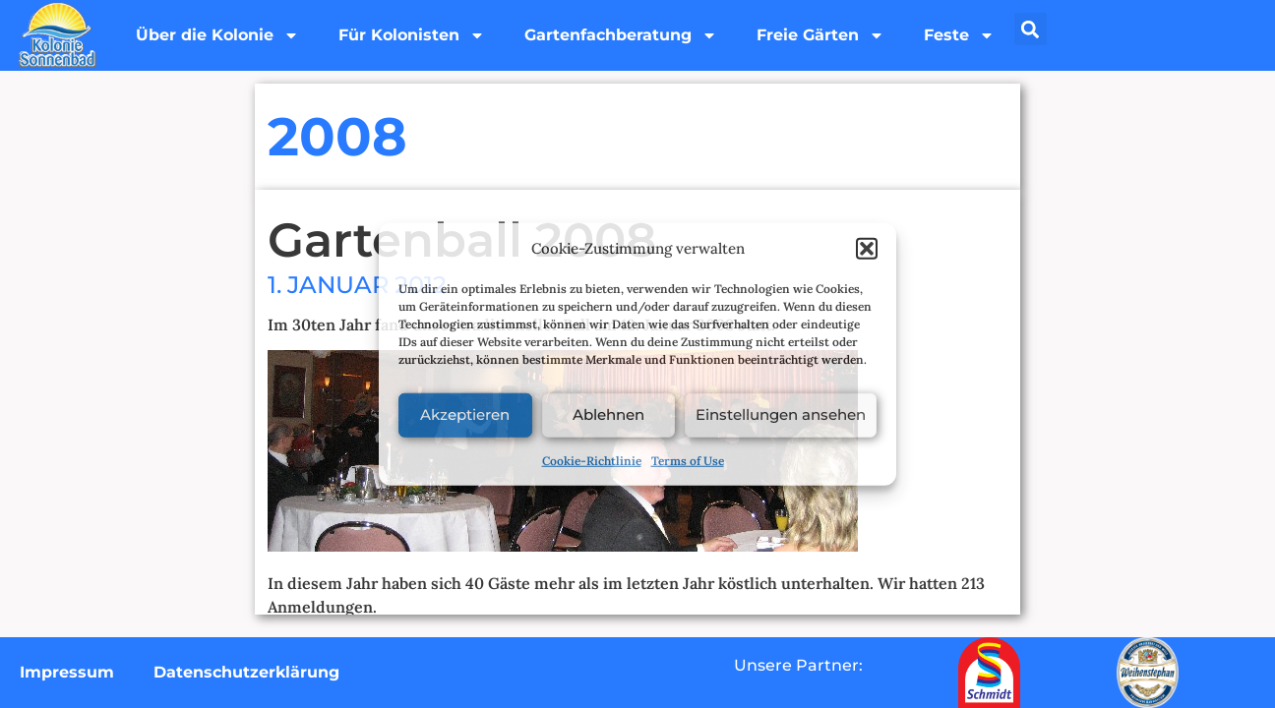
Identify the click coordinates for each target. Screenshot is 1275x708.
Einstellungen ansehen (781, 414)
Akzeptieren (465, 414)
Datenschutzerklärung (246, 672)
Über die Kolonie (217, 35)
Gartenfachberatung (620, 35)
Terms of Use (687, 459)
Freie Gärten (820, 35)
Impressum (67, 672)
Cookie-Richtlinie (591, 459)
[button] (867, 249)
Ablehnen (608, 414)
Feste (959, 35)
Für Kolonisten (411, 35)
